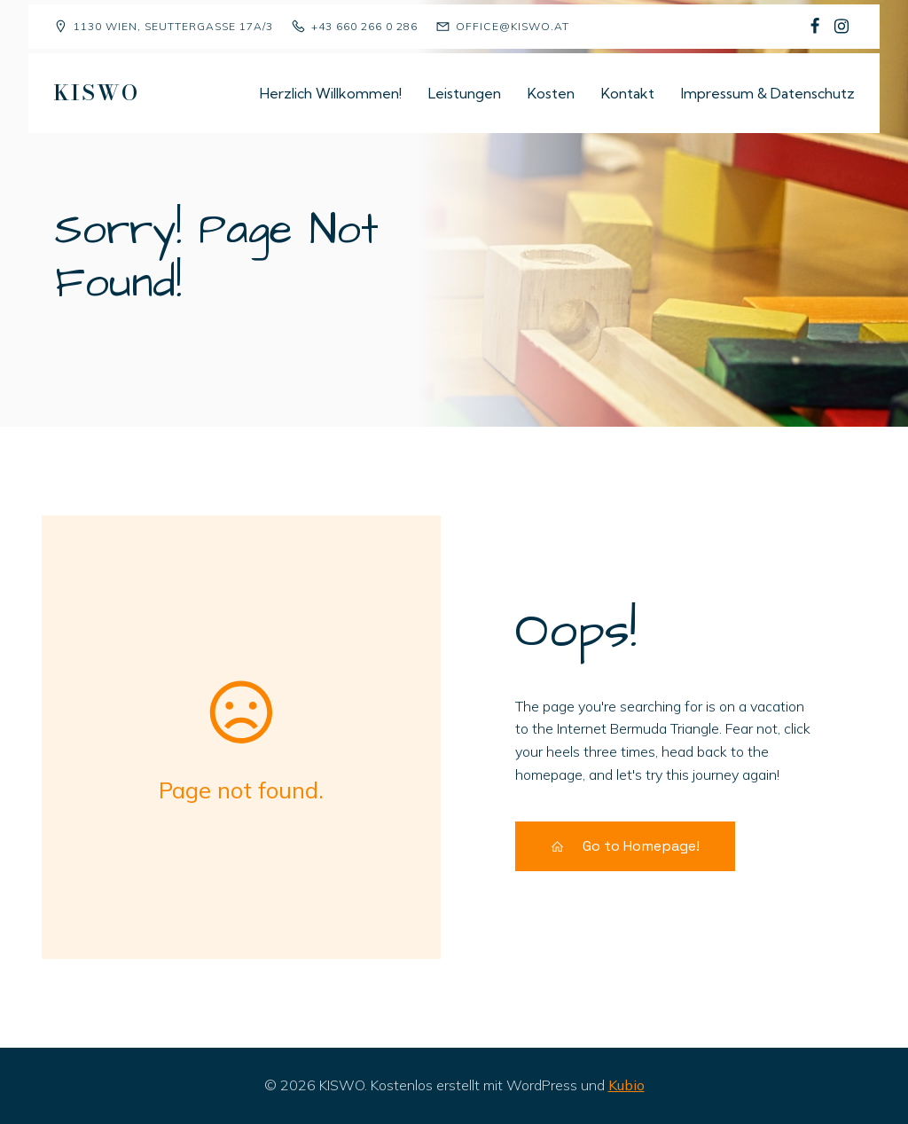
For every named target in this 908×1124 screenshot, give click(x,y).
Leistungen (464, 93)
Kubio (626, 1085)
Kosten (551, 93)
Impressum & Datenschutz (768, 93)
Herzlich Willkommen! (331, 93)
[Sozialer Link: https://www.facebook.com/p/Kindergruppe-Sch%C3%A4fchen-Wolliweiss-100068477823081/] (815, 26)
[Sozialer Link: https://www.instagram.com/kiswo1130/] (841, 26)
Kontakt (627, 93)
